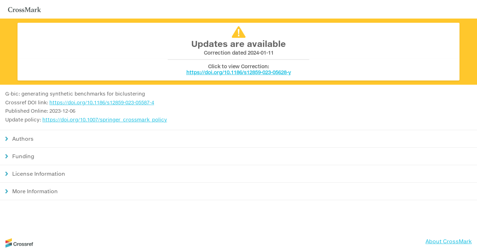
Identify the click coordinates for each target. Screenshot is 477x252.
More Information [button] (35, 191)
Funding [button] (23, 156)
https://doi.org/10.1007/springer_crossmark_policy (104, 119)
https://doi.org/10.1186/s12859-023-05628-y (238, 72)
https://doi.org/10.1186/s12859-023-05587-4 (101, 102)
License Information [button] (38, 173)
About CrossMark (449, 241)
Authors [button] (23, 138)
